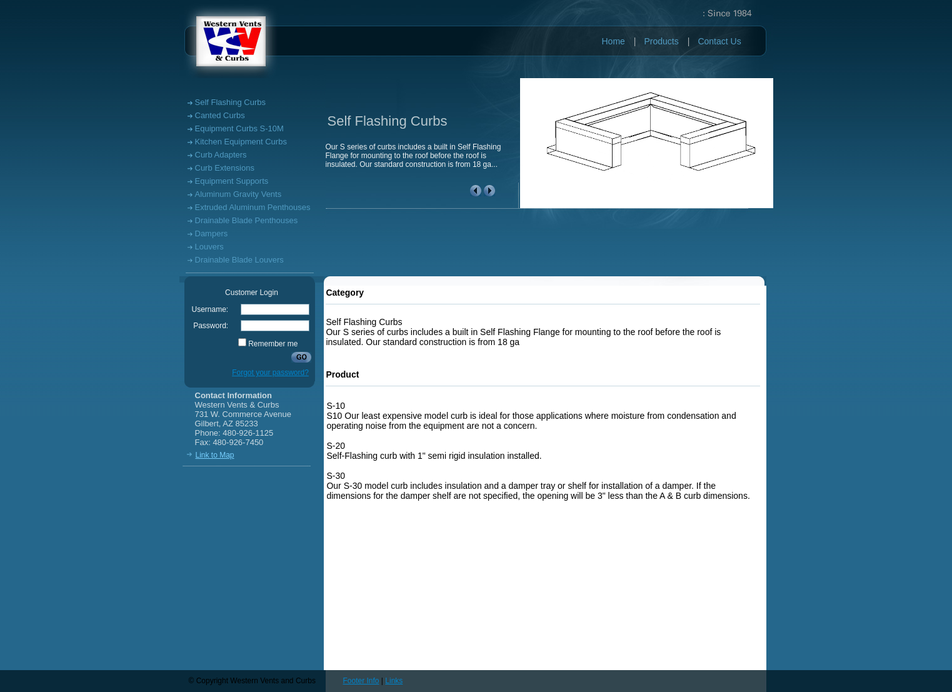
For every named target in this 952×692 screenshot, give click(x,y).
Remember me (273, 343)
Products (661, 41)
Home (613, 41)
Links (394, 680)
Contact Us (719, 41)
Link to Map (215, 455)
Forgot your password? (270, 372)
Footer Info (361, 680)
